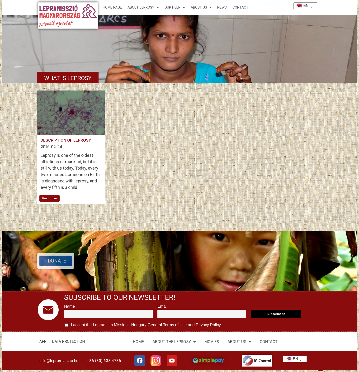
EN (301, 6)
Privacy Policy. (208, 325)
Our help (175, 7)
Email (162, 306)
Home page (112, 7)
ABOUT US (239, 341)
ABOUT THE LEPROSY (174, 341)
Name (69, 306)
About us (201, 7)
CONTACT (240, 7)
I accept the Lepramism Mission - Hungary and (143, 325)
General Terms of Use (167, 325)
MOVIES (211, 341)
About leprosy (143, 7)
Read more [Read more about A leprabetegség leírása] (49, 198)
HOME (138, 341)
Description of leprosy (66, 140)
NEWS (222, 7)
